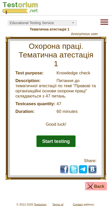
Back (99, 186)
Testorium (40, 204)
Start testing (56, 141)
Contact (78, 204)
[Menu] (104, 21)
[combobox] (42, 23)
